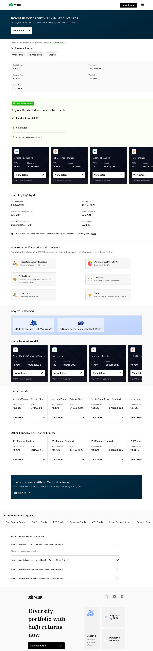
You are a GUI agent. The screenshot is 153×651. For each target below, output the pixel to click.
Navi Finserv (59, 356)
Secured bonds (144, 522)
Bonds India (24, 42)
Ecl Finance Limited (40, 42)
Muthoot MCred (101, 157)
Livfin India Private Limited (106, 399)
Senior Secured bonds (119, 522)
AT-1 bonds (97, 522)
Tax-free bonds (39, 522)
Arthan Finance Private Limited (30, 399)
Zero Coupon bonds (15, 522)
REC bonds (58, 522)
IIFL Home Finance (63, 157)
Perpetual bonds (78, 522)
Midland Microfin (100, 356)
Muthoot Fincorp (23, 157)
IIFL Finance (138, 157)
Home (13, 42)
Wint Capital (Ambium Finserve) (30, 356)
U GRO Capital (138, 356)
